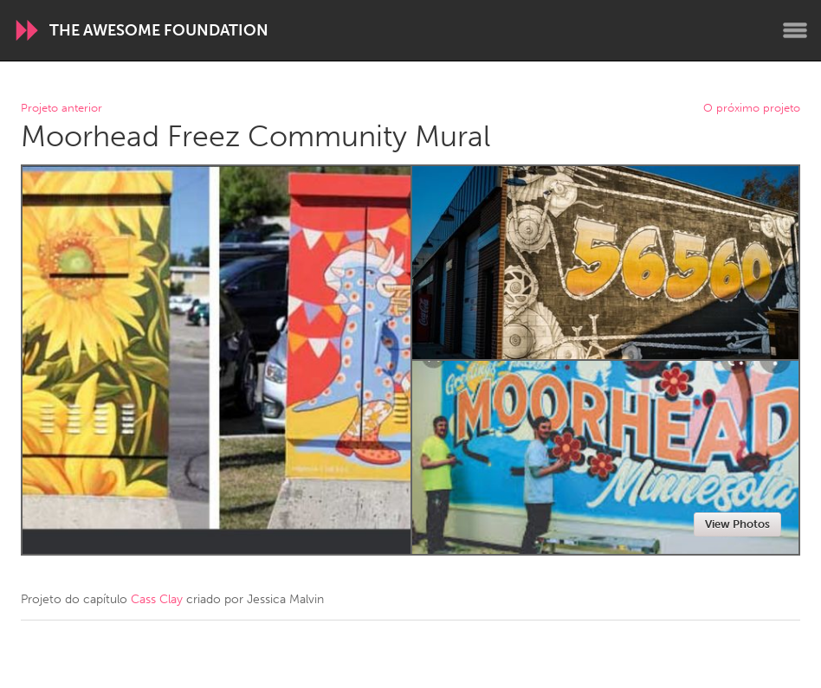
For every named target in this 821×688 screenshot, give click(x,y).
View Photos (737, 524)
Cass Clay (157, 599)
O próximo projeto (751, 108)
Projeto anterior (61, 108)
